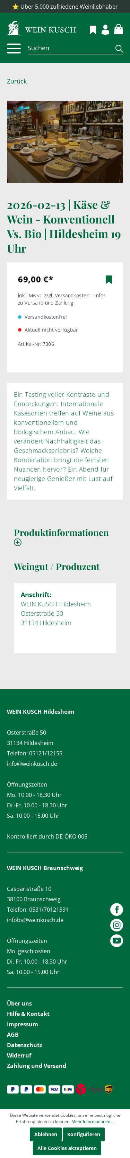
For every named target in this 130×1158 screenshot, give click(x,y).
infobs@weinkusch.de (35, 920)
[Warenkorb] (114, 28)
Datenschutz (24, 1045)
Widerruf (19, 1055)
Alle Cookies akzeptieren (67, 1148)
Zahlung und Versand (36, 1066)
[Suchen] (69, 48)
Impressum (22, 1024)
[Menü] (14, 48)
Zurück (17, 81)
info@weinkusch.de (32, 763)
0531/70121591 (49, 909)
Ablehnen (45, 1134)
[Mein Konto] (101, 28)
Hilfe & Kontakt (28, 1014)
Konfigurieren (83, 1134)
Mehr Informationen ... (92, 1121)
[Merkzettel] (89, 29)
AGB (13, 1034)
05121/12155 (45, 753)
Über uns (19, 1003)
